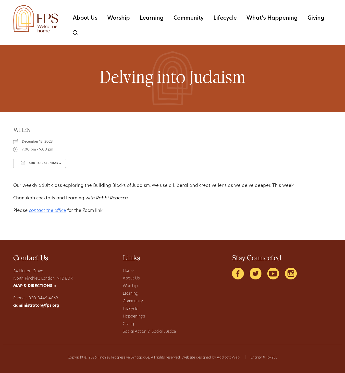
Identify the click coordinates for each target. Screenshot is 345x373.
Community (188, 18)
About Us (85, 18)
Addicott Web (228, 357)
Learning (152, 18)
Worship (118, 18)
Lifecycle (225, 18)
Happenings (134, 316)
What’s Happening (272, 18)
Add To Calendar (39, 163)
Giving (316, 18)
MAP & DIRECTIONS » (34, 286)
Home (128, 271)
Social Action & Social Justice (149, 332)
